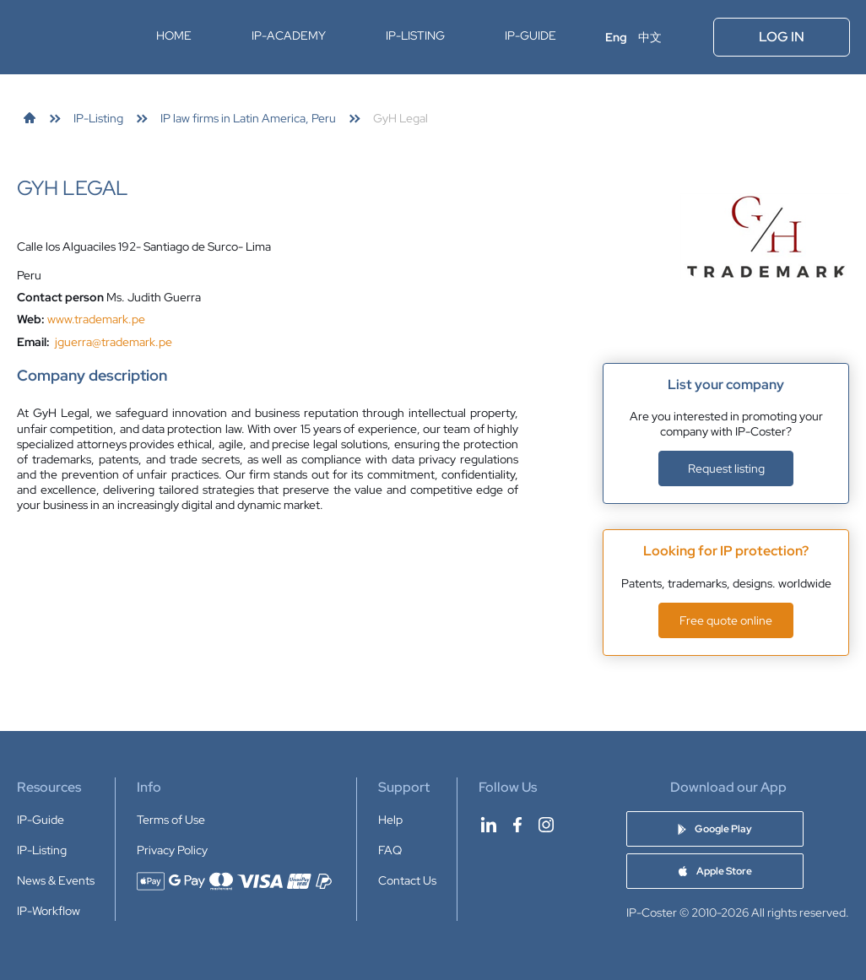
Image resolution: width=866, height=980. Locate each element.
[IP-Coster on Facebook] (517, 825)
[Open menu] (689, 37)
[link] (29, 118)
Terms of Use (171, 819)
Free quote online (725, 620)
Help (390, 819)
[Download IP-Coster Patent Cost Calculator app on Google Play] (715, 829)
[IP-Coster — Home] (70, 37)
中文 (650, 37)
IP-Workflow (48, 910)
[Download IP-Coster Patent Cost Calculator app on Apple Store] (715, 871)
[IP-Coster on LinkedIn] (489, 825)
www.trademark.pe (96, 319)
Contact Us (407, 880)
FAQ (390, 850)
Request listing (726, 468)
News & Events (56, 880)
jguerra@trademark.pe (113, 341)
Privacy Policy (172, 850)
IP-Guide (530, 35)
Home (174, 35)
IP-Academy (289, 35)
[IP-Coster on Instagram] (546, 825)
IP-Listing (415, 35)
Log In (781, 37)
